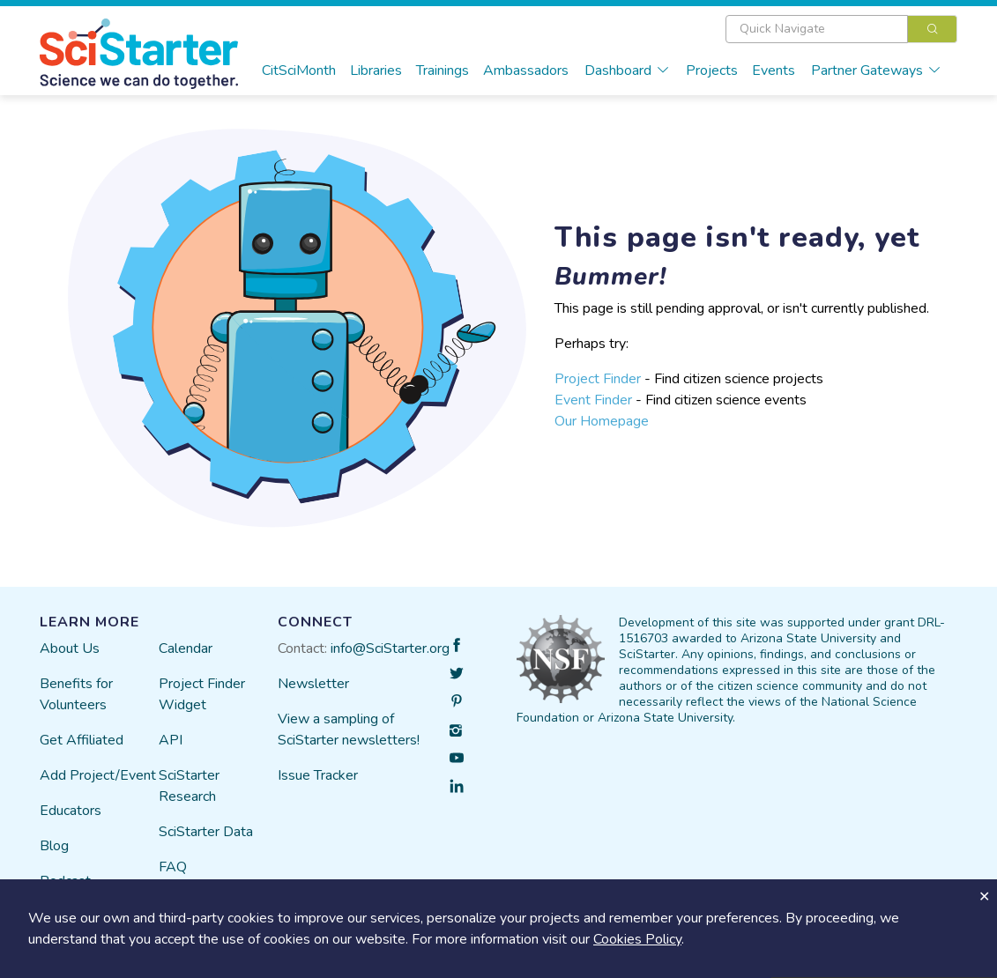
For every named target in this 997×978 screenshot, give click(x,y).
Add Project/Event (98, 775)
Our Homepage (601, 421)
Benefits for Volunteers (76, 694)
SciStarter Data (206, 831)
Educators (70, 810)
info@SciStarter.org (390, 648)
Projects (712, 70)
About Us (70, 648)
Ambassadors (526, 70)
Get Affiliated (81, 740)
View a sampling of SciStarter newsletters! (349, 729)
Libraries (376, 70)
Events (773, 70)
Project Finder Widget (202, 694)
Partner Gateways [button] (876, 70)
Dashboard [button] (627, 70)
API (170, 740)
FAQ (173, 867)
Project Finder (597, 379)
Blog (54, 846)
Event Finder (593, 400)
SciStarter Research (189, 786)
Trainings (442, 70)
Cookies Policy (637, 939)
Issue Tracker (318, 775)
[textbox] (816, 29)
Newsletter (313, 683)
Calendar (185, 648)
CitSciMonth (299, 70)
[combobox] (841, 29)
